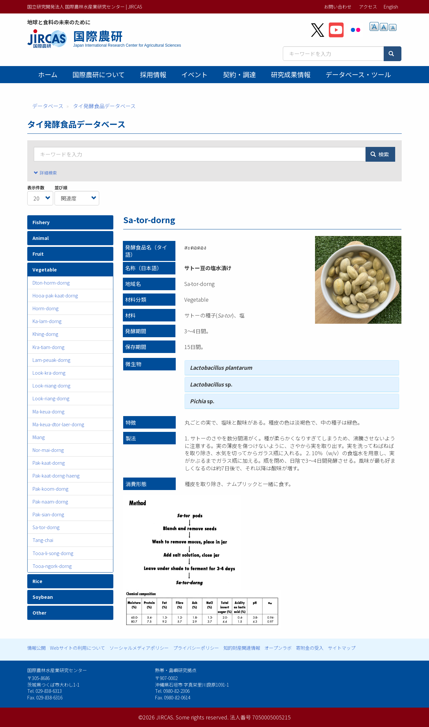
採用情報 (153, 74)
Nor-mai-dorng (48, 450)
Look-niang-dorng (51, 385)
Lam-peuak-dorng (51, 360)
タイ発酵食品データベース (104, 106)
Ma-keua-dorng (48, 411)
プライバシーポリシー (196, 648)
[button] (358, 280)
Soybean (43, 597)
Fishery (41, 222)
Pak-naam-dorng (50, 501)
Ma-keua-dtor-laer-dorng (58, 424)
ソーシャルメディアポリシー (139, 648)
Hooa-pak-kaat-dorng (55, 295)
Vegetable (45, 269)
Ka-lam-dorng (47, 321)
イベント (194, 74)
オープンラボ (278, 648)
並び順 (61, 188)
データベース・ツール (358, 74)
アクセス (368, 6)
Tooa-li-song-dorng (53, 553)
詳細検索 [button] (48, 173)
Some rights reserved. (202, 717)
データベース (47, 106)
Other (39, 612)
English (391, 6)
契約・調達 (239, 74)
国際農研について (99, 74)
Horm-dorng (45, 308)
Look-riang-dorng (51, 398)
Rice (37, 581)
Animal (41, 238)
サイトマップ (341, 648)
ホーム (47, 74)
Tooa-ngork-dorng (52, 566)
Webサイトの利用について (77, 648)
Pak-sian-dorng (48, 514)
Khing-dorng (45, 334)
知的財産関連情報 (241, 648)
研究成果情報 (290, 74)
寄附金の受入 (310, 648)
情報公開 (36, 648)
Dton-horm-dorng (51, 282)
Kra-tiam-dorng (48, 347)
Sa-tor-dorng (46, 527)
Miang (39, 437)
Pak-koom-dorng (50, 488)
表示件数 (35, 188)
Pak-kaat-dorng (49, 462)
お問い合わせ (337, 6)
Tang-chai (43, 540)
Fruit (38, 253)
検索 (380, 154)
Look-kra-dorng (49, 372)
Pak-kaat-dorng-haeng (56, 475)
